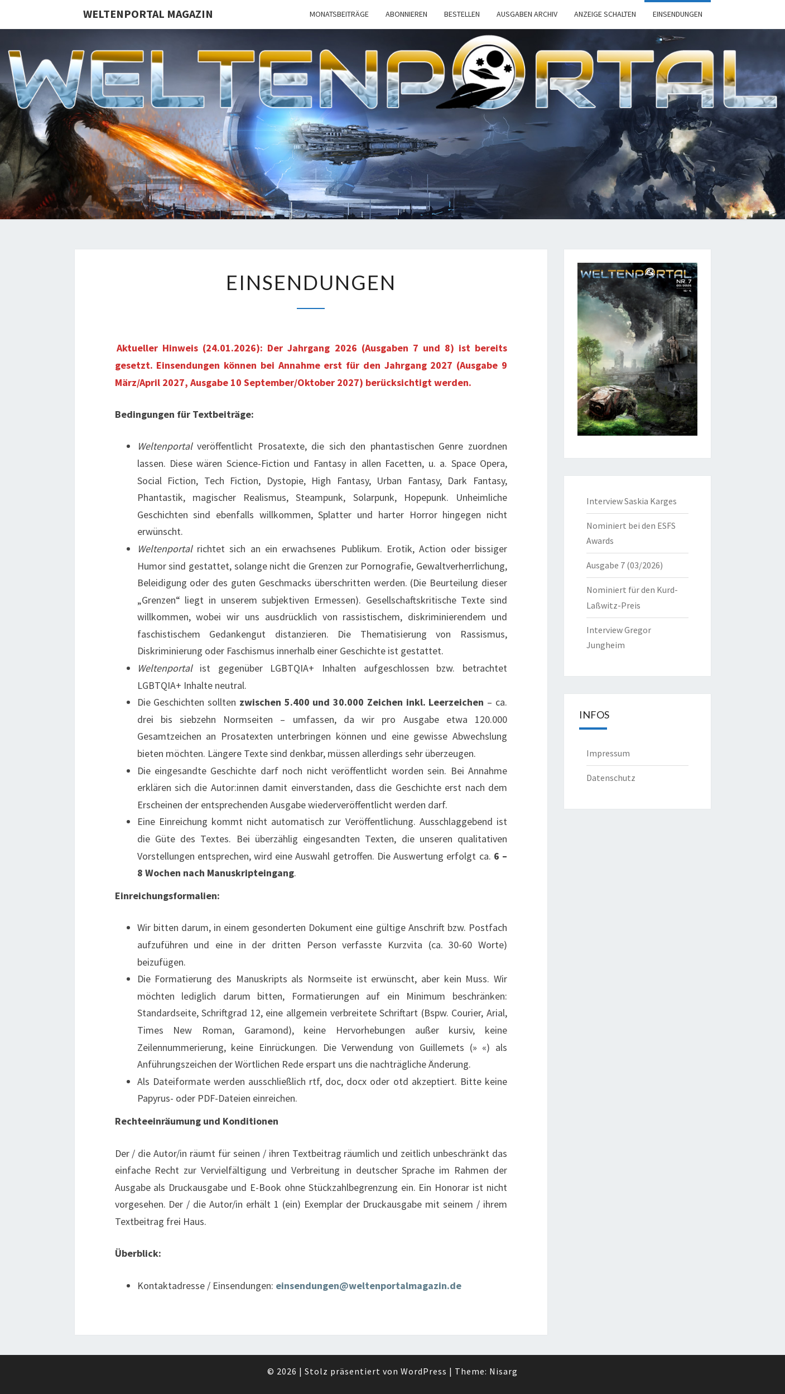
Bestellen (462, 14)
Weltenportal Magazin (148, 14)
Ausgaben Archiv (527, 14)
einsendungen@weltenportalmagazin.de (368, 1285)
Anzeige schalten (605, 14)
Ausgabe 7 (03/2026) (624, 565)
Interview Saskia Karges (631, 501)
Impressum (608, 753)
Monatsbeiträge (339, 14)
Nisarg (503, 1371)
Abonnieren (406, 14)
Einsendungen (677, 14)
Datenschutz (610, 777)
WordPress (424, 1371)
